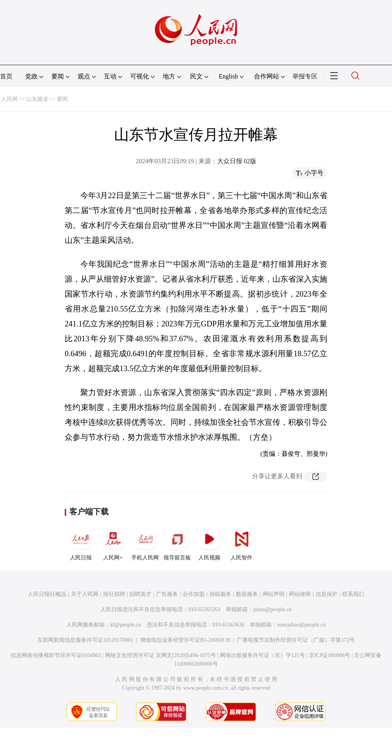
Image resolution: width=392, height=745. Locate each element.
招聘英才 (140, 594)
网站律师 (300, 594)
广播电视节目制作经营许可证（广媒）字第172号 (296, 640)
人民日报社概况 (47, 594)
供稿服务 (220, 594)
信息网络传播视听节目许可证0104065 (56, 655)
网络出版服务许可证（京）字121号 (262, 655)
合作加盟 (194, 594)
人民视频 (209, 543)
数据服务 (247, 594)
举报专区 (305, 76)
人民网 (9, 99)
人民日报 (80, 543)
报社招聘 (114, 594)
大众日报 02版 (236, 161)
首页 (6, 76)
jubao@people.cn (272, 609)
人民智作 (241, 543)
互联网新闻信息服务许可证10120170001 (85, 640)
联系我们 (353, 594)
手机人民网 (145, 543)
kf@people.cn (125, 625)
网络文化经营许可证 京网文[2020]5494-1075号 (160, 655)
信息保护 (327, 594)
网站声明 (274, 594)
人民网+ (113, 543)
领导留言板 (177, 543)
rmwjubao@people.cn (301, 625)
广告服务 (167, 594)
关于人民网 (84, 594)
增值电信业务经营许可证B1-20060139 (185, 640)
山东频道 (37, 99)
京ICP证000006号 (329, 655)
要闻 (62, 99)
